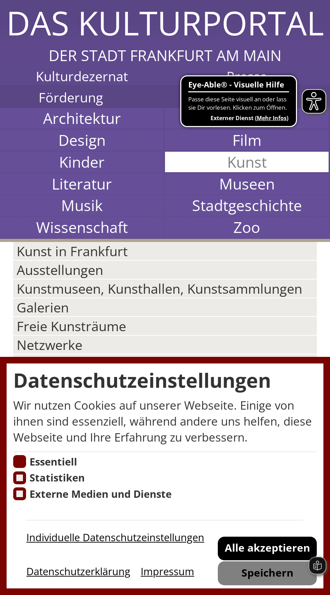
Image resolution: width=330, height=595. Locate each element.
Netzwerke (49, 345)
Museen (247, 184)
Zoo (246, 227)
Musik (82, 205)
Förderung (71, 97)
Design (82, 140)
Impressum (167, 571)
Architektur (82, 118)
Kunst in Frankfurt (72, 251)
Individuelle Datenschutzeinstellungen (115, 537)
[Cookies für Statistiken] (19, 477)
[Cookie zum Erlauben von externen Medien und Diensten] (19, 493)
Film (247, 140)
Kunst (247, 162)
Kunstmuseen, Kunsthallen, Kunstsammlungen (159, 288)
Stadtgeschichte (247, 205)
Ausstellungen (60, 270)
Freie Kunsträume (71, 326)
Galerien (43, 307)
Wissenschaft (82, 227)
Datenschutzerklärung (78, 571)
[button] (165, 33)
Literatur (82, 184)
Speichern (267, 572)
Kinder (82, 162)
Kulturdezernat (82, 76)
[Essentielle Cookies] (19, 461)
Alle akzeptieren (267, 547)
